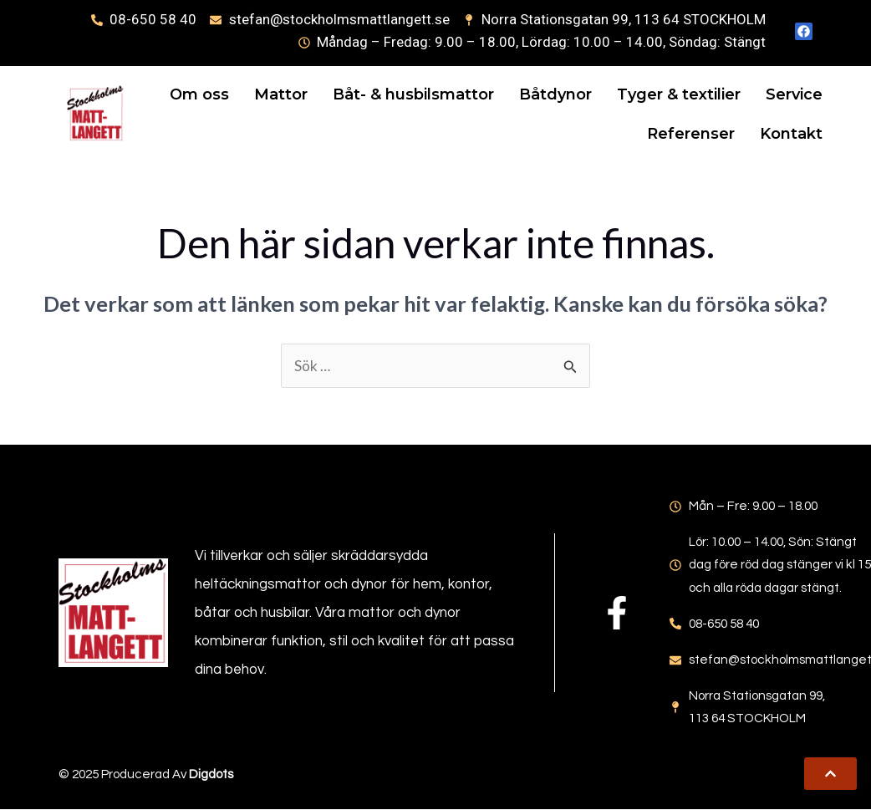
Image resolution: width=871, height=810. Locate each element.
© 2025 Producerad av (146, 775)
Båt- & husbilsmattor (483, 94)
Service (581, 134)
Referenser (679, 134)
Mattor (351, 94)
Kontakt (779, 134)
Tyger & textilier (749, 94)
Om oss (269, 94)
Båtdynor (625, 94)
